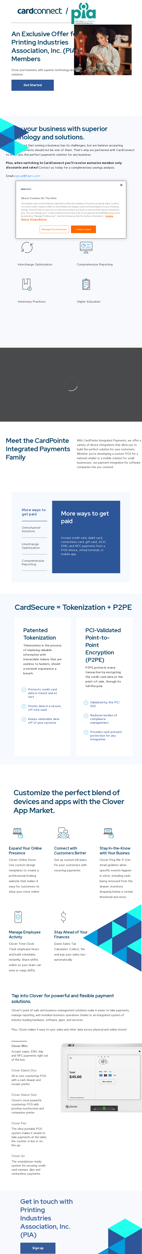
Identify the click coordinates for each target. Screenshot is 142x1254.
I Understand (83, 229)
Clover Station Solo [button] (24, 1082)
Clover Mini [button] (19, 1046)
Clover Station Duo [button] (23, 1070)
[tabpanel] (71, 537)
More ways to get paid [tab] (34, 511)
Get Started (32, 85)
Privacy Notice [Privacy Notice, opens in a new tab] (38, 219)
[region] (71, 210)
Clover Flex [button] (18, 1095)
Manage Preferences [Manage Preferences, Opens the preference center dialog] (54, 229)
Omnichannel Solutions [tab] (31, 529)
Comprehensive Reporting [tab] (33, 562)
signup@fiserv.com (27, 176)
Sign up (38, 1190)
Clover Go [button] (18, 1107)
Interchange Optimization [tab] (31, 546)
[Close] (121, 185)
